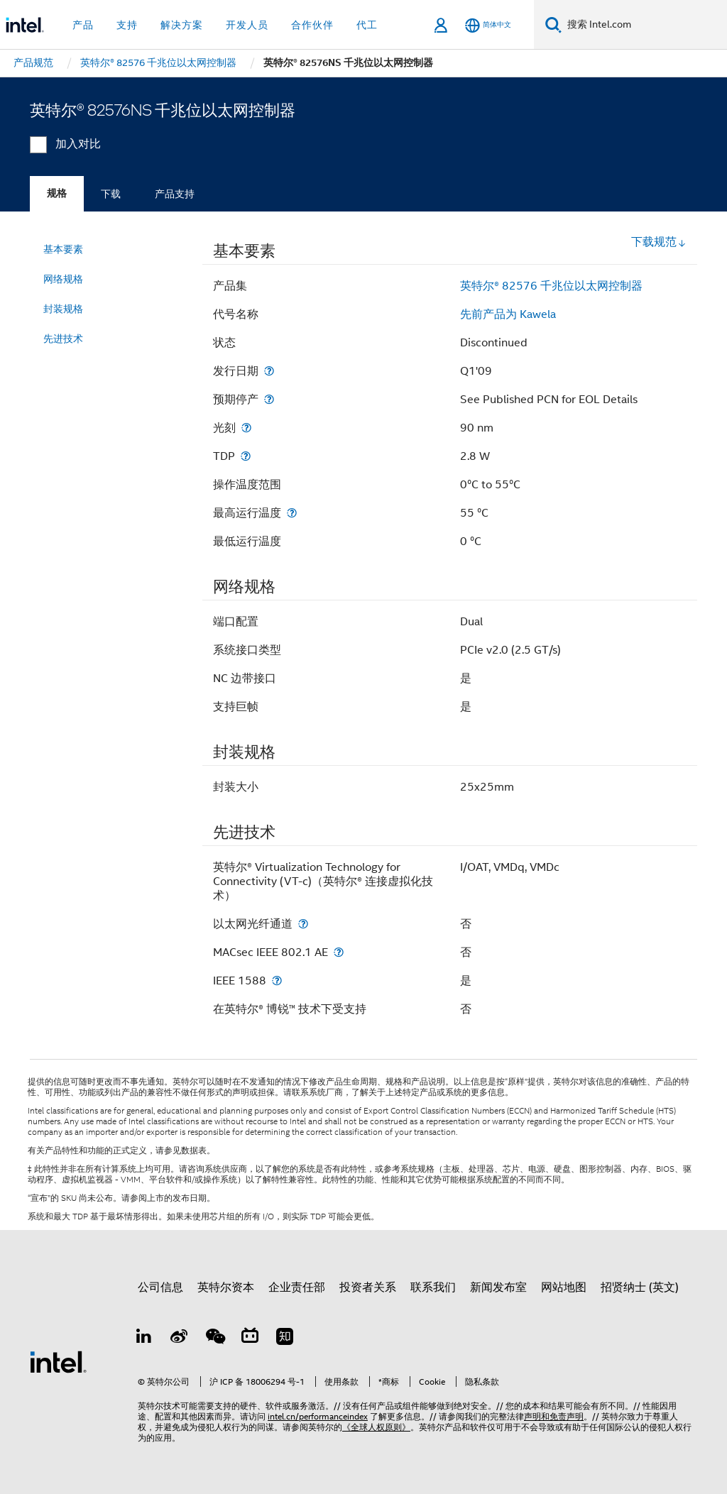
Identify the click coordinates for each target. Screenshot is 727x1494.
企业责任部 (296, 1287)
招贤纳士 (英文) (640, 1287)
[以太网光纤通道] (303, 924)
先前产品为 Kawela (508, 314)
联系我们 (433, 1287)
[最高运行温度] (292, 513)
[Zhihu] (285, 1338)
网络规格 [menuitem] (63, 279)
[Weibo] (180, 1338)
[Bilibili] (250, 1338)
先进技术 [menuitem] (63, 338)
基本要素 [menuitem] (63, 249)
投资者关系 (367, 1287)
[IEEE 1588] (277, 980)
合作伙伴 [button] (312, 24)
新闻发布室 (498, 1287)
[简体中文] (488, 25)
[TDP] (245, 456)
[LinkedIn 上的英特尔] (144, 1338)
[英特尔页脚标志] (58, 1361)
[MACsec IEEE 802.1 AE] (338, 952)
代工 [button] (367, 24)
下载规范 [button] (659, 242)
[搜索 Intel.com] (644, 25)
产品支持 (175, 193)
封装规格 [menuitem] (63, 308)
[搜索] (553, 24)
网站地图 (563, 1287)
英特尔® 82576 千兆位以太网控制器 (551, 286)
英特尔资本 (225, 1287)
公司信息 (160, 1287)
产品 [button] (83, 24)
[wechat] (214, 1338)
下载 (111, 193)
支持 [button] (127, 24)
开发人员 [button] (247, 24)
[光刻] (246, 428)
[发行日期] (269, 371)
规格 (57, 193)
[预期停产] (269, 399)
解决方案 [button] (181, 24)
